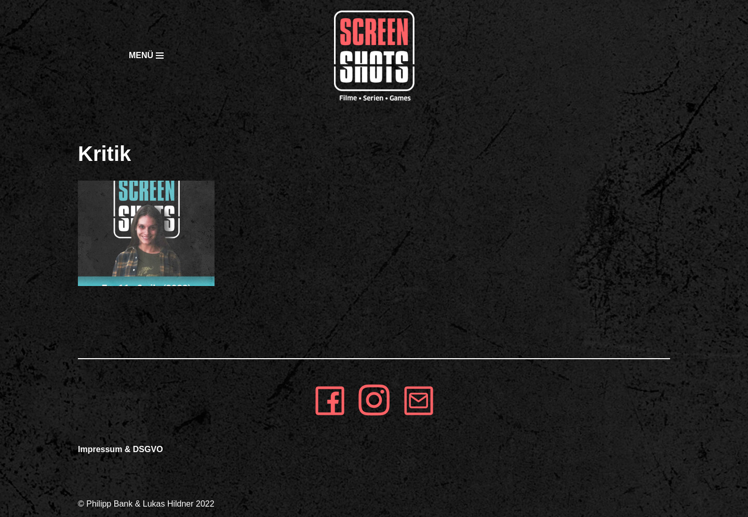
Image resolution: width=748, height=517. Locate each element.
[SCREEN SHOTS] (374, 55)
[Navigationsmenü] (124, 55)
